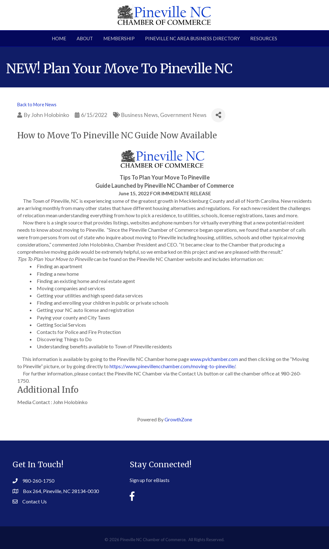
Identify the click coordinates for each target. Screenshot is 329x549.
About (85, 38)
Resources (263, 38)
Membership (119, 38)
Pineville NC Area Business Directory (192, 38)
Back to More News (37, 104)
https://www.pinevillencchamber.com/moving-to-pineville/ (172, 366)
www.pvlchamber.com (214, 359)
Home (59, 38)
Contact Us (34, 501)
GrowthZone (178, 419)
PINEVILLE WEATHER (270, 476)
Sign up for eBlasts (150, 480)
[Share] (218, 115)
